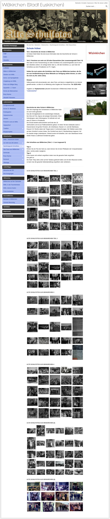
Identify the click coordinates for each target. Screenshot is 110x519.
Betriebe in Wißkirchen (10, 199)
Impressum (90, 3)
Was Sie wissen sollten (101, 3)
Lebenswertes (63, 41)
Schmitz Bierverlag (9, 202)
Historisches (81, 41)
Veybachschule (8, 115)
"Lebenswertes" (32, 91)
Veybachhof (7, 125)
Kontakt (84, 3)
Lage (4, 53)
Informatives (29, 41)
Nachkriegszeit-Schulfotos (11, 146)
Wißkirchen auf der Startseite (12, 181)
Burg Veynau (7, 94)
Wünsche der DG (8, 170)
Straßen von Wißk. (9, 74)
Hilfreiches (6, 178)
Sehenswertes (46, 41)
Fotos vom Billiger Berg (10, 84)
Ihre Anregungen (8, 173)
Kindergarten (7, 112)
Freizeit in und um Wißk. (10, 122)
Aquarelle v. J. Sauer (9, 88)
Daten (5, 57)
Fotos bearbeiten (8, 191)
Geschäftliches (8, 196)
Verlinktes (6, 207)
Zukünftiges (99, 41)
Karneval (6, 159)
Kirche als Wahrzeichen (10, 91)
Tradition (6, 128)
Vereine (5, 118)
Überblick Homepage (11, 41)
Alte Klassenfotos (71, 45)
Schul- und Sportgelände (10, 78)
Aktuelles (6, 60)
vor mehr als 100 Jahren (10, 143)
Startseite (78, 3)
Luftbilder (6, 68)
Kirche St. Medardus (9, 108)
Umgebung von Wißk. (9, 81)
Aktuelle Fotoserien (9, 97)
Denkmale (6, 152)
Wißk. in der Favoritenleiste (11, 185)
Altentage (6, 162)
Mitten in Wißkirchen (9, 71)
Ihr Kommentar (8, 216)
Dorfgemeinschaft (8, 105)
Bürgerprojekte (7, 131)
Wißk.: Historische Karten (11, 139)
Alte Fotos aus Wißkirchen (11, 149)
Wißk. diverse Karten (9, 188)
